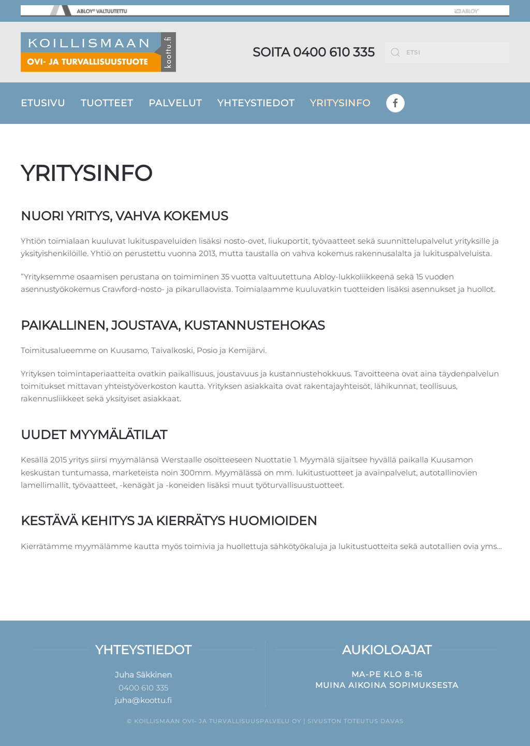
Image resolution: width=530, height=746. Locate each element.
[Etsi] (447, 52)
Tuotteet (107, 103)
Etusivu (43, 103)
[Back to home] (98, 52)
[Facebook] (395, 103)
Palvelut (175, 103)
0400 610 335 (334, 52)
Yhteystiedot (256, 103)
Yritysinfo (340, 103)
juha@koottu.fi (143, 700)
